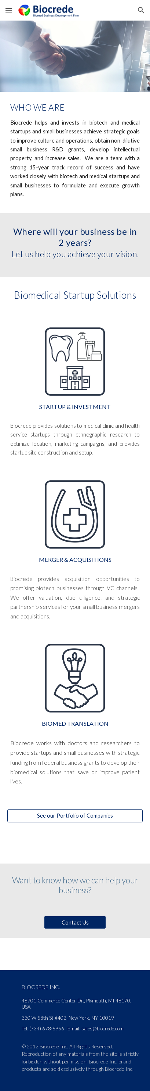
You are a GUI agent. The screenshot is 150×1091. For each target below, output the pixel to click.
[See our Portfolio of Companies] (75, 815)
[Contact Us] (75, 922)
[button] (9, 10)
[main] (75, 107)
